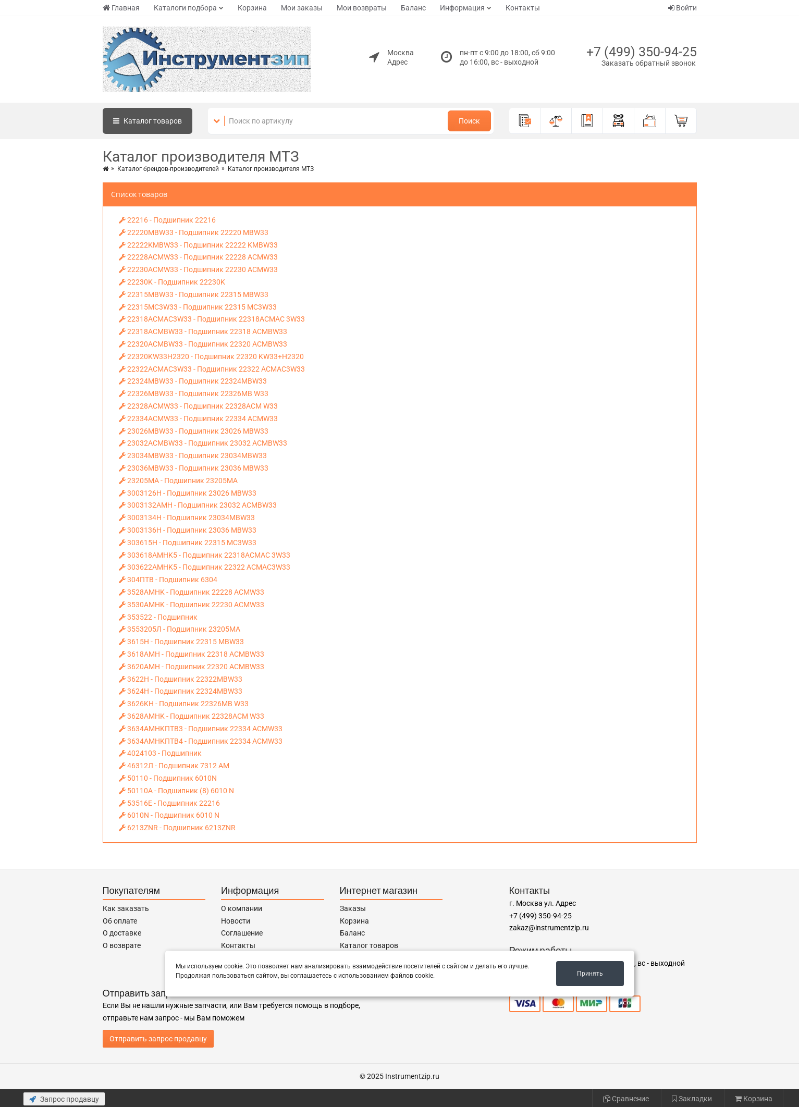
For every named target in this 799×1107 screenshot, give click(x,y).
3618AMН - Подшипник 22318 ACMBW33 (191, 654)
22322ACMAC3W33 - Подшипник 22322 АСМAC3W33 (212, 369)
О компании (241, 908)
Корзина (252, 8)
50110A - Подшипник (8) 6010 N (176, 790)
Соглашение (242, 933)
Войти (682, 8)
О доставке (122, 933)
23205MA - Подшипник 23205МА (178, 480)
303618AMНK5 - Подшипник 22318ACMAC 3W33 (204, 555)
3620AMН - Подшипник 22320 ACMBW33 (191, 666)
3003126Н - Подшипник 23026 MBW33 (187, 493)
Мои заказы (302, 8)
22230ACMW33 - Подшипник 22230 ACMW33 (198, 269)
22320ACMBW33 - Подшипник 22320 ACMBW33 (203, 344)
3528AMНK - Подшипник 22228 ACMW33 (191, 592)
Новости (235, 921)
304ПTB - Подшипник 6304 (168, 579)
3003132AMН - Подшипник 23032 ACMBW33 (198, 505)
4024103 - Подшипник (160, 753)
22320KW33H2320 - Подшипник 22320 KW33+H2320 (211, 356)
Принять (590, 973)
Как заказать (126, 908)
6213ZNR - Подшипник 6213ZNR (177, 827)
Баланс (413, 8)
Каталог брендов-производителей (168, 169)
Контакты (523, 8)
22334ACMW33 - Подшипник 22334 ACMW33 (198, 418)
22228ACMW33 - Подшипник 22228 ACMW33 (198, 257)
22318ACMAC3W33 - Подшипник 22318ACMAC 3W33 (212, 319)
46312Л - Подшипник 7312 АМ (174, 765)
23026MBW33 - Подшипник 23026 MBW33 (193, 431)
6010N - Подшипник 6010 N (169, 815)
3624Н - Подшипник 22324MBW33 (180, 691)
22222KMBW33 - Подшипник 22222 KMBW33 (198, 245)
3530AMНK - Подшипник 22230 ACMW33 (191, 604)
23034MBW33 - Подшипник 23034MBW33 (193, 455)
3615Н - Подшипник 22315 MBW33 (181, 641)
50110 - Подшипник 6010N (168, 778)
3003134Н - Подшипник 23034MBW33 (187, 517)
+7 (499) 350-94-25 (641, 51)
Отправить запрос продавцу (158, 1039)
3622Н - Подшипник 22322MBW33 (180, 679)
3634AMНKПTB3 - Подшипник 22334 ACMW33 (200, 728)
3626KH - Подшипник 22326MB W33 (184, 703)
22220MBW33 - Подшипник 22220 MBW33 (193, 232)
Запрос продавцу (64, 1099)
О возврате (122, 945)
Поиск (469, 121)
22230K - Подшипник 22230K (172, 282)
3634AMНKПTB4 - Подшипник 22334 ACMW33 (200, 741)
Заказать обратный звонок (648, 63)
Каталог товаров (369, 945)
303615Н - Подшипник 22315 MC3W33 (187, 542)
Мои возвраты (362, 8)
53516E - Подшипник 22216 (169, 803)
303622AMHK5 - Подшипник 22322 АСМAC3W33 (204, 567)
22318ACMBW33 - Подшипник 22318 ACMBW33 (203, 331)
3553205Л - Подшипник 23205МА (179, 629)
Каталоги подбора (185, 8)
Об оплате (120, 921)
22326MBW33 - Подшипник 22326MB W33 (193, 393)
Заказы (353, 908)
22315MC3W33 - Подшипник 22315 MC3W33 (198, 307)
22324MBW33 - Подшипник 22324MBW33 (193, 381)
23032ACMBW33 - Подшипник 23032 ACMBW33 (203, 443)
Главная (121, 8)
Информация (462, 8)
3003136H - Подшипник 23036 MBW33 (187, 530)
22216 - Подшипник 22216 (167, 220)
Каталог (147, 121)
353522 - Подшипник (158, 617)
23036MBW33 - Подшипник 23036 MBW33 (193, 468)
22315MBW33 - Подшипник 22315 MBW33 (193, 294)
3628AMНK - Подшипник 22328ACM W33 (191, 716)
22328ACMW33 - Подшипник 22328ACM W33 (198, 406)
